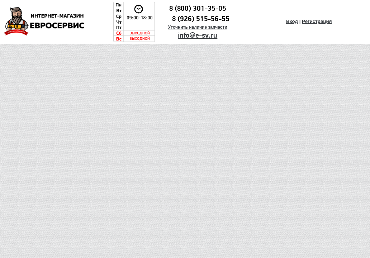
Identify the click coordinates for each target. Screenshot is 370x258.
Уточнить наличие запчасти (197, 27)
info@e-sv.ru (197, 35)
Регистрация (317, 21)
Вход (292, 21)
